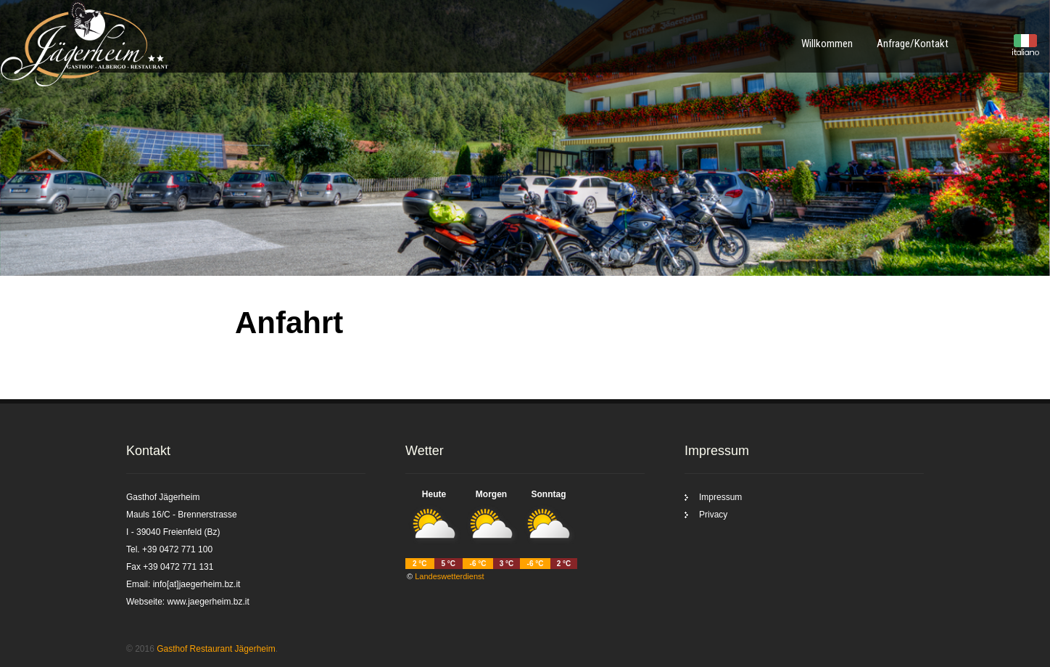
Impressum (720, 497)
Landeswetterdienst (449, 576)
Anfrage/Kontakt (912, 43)
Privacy (713, 515)
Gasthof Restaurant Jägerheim (216, 649)
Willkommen (827, 43)
